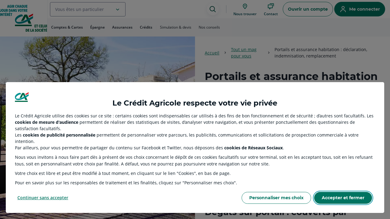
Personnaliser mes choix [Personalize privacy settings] (276, 197)
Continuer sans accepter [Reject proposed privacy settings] (42, 197)
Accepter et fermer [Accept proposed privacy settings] (343, 197)
